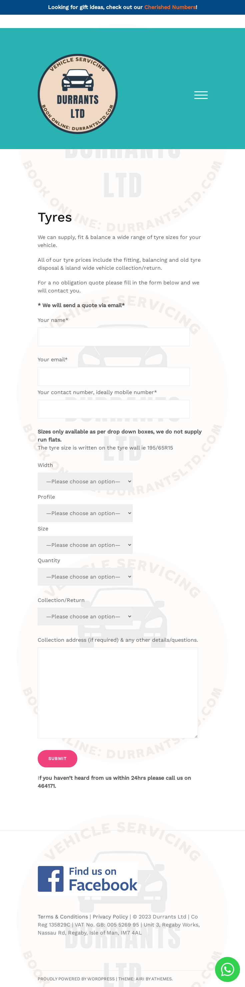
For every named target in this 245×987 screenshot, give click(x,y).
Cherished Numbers (170, 7)
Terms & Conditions (63, 916)
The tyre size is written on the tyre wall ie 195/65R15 (119, 439)
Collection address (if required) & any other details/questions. (118, 689)
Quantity (85, 571)
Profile (85, 508)
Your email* (114, 371)
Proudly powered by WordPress (76, 978)
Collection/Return (85, 611)
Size (85, 539)
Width (85, 476)
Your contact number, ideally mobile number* (114, 403)
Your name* (114, 331)
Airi (140, 978)
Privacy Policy (110, 916)
